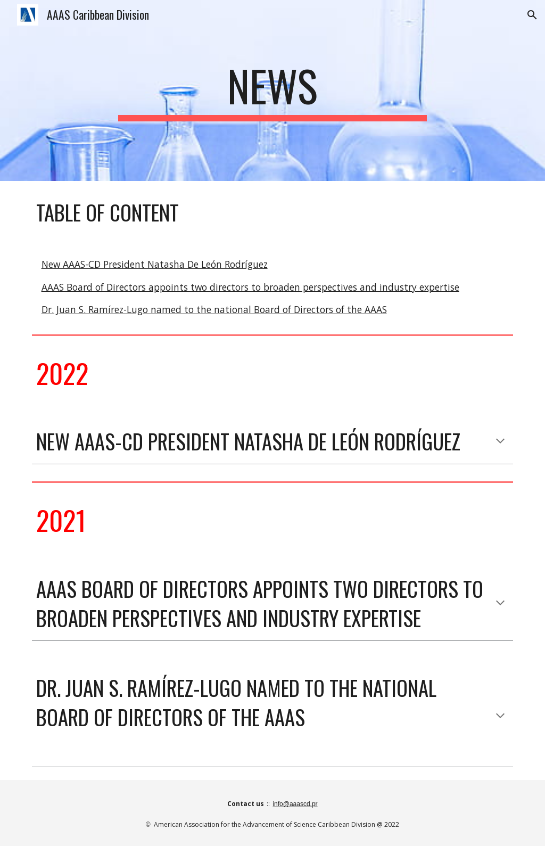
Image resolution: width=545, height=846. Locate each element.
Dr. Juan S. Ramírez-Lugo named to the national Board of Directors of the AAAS (214, 309)
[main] (272, 90)
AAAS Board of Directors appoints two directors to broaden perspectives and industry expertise (250, 287)
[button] (532, 15)
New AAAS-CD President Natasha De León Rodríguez (155, 264)
